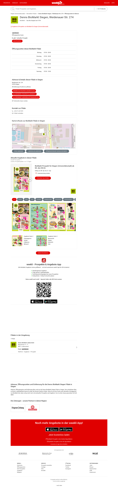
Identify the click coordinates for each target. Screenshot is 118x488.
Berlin (63, 4)
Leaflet (60, 147)
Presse (91, 467)
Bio (14, 199)
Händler (15, 3)
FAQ (42, 469)
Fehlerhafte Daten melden (20, 101)
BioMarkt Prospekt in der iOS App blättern (59, 441)
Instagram (68, 469)
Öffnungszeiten (21, 467)
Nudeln (20, 199)
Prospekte (6, 3)
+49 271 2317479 (17, 111)
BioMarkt (22, 20)
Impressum (93, 472)
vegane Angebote (68, 199)
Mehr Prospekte (43, 253)
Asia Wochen (58, 199)
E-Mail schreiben (17, 113)
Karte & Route (28, 121)
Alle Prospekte (21, 469)
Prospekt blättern (43, 178)
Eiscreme (39, 199)
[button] (73, 126)
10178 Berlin (101, 9)
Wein (26, 199)
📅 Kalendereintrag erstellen (42, 173)
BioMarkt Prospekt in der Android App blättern (59, 439)
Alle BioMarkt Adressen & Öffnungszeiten (26, 97)
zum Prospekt (17, 41)
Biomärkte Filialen (32, 13)
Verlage (43, 467)
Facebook (68, 465)
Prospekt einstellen (46, 465)
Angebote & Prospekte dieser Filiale (24, 90)
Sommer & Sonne (48, 199)
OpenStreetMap (67, 147)
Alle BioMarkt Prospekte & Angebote (24, 94)
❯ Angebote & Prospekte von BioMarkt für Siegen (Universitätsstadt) (29, 26)
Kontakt (43, 470)
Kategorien (23, 3)
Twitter (67, 467)
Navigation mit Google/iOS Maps (56, 151)
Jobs (91, 465)
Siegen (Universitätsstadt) (18, 13)
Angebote (19, 470)
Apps (113, 3)
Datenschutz (93, 469)
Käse (32, 199)
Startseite (19, 465)
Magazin (107, 3)
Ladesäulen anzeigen (34, 151)
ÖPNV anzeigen (18, 151)
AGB (91, 470)
